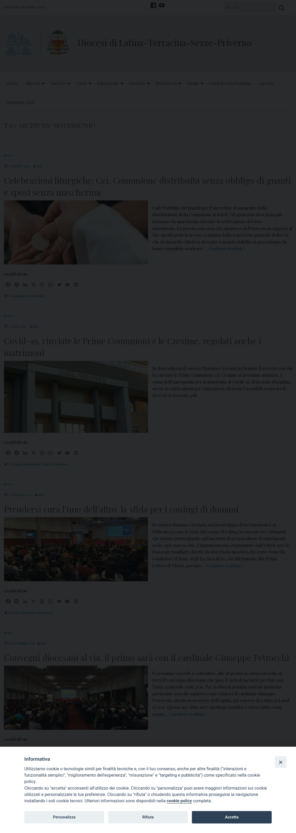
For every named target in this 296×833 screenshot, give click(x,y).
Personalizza (64, 817)
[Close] (280, 762)
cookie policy (179, 800)
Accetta (231, 817)
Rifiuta (148, 817)
